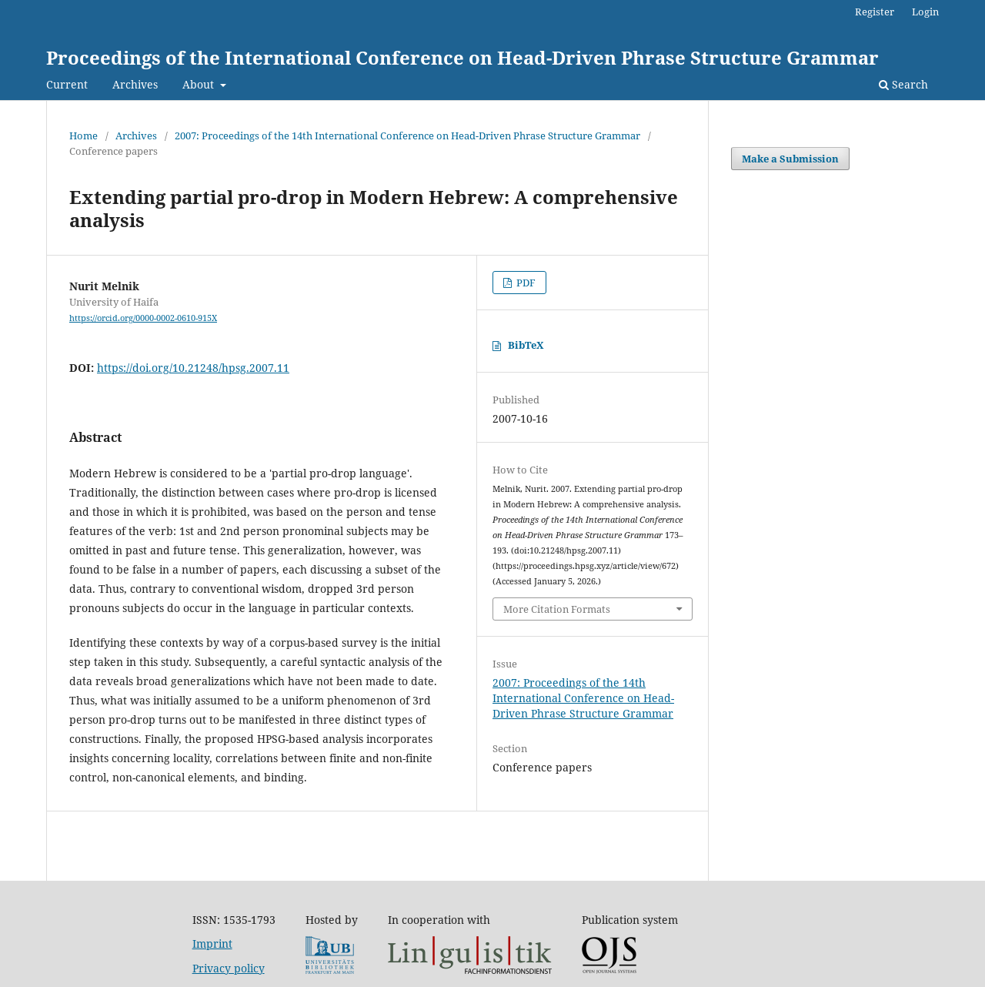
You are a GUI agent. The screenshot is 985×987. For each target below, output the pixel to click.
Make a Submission (790, 159)
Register (874, 11)
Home (83, 135)
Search (903, 84)
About (199, 84)
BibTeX (526, 345)
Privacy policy (228, 968)
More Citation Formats (556, 609)
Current (67, 84)
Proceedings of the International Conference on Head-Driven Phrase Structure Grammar (462, 57)
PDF (525, 282)
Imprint (212, 943)
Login (925, 11)
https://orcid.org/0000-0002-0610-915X (143, 318)
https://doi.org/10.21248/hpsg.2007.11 (193, 367)
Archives (135, 84)
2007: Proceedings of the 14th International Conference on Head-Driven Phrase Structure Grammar (407, 135)
